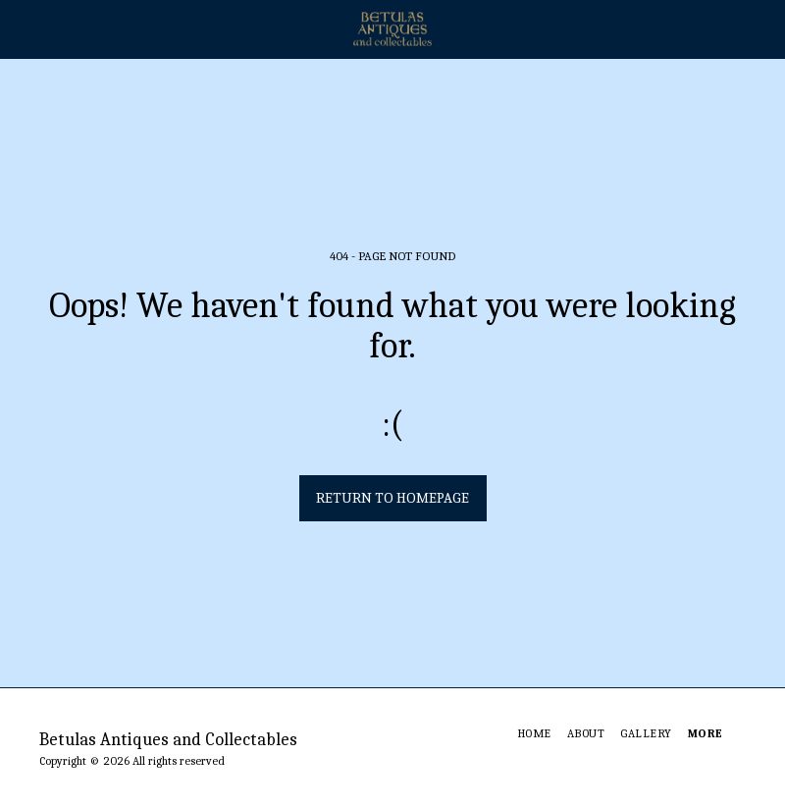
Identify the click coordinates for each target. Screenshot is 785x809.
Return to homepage (392, 498)
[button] (21, 28)
